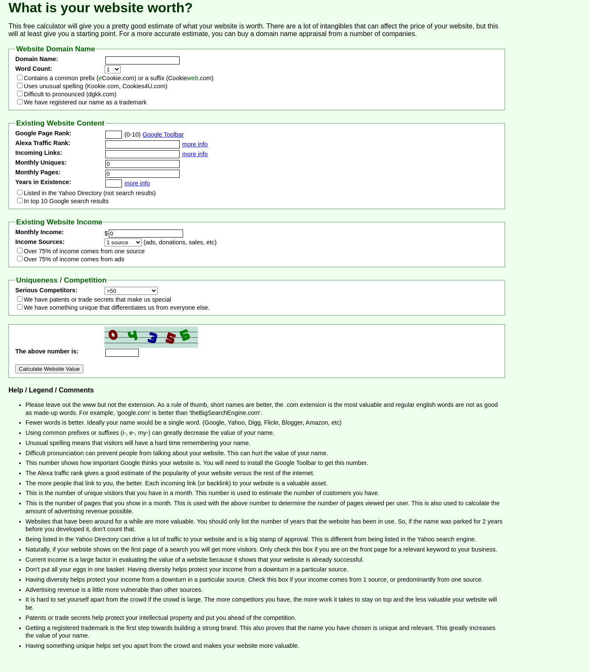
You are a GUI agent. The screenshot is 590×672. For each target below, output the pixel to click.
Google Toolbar (162, 134)
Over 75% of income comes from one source (84, 251)
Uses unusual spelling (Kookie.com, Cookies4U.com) (95, 86)
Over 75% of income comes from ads (74, 259)
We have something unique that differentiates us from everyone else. (117, 307)
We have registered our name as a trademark (85, 102)
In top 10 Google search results (66, 201)
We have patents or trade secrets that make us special (97, 299)
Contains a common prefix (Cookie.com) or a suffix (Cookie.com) (119, 78)
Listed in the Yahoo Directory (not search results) (90, 193)
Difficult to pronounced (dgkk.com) (70, 94)
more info (195, 144)
